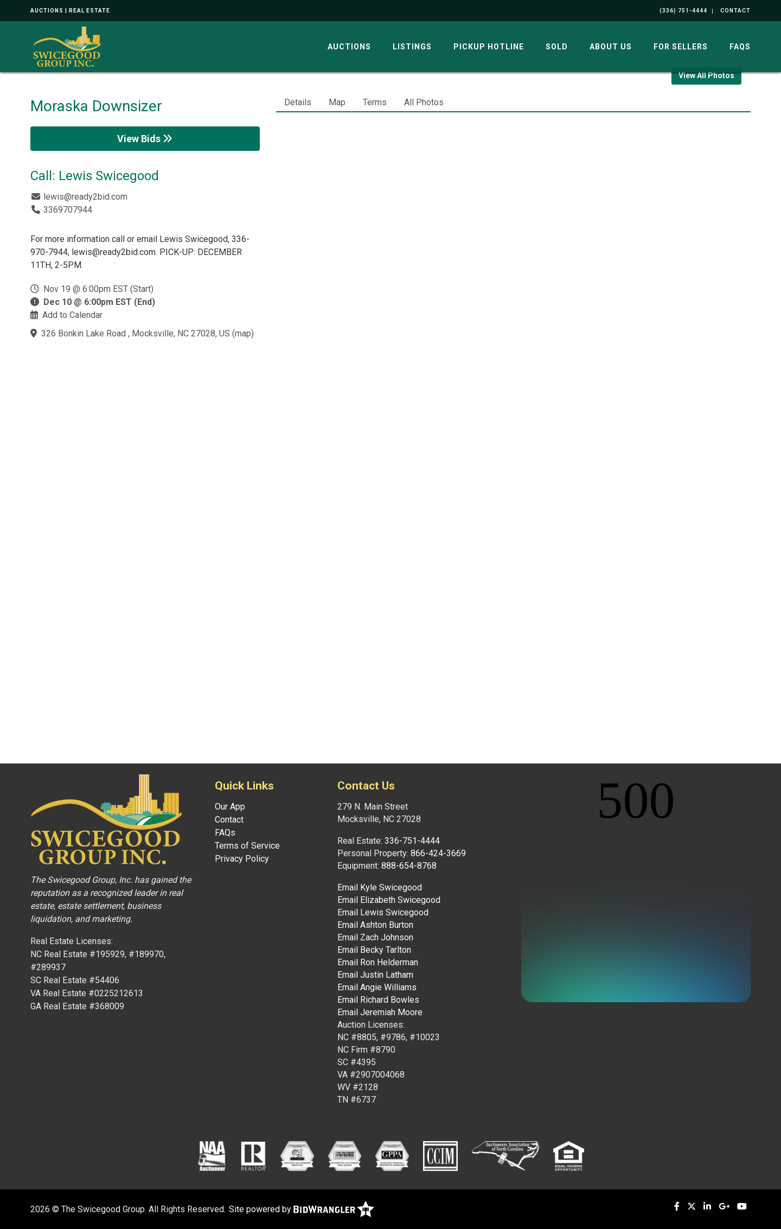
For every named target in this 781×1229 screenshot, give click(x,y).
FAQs (740, 46)
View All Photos (706, 75)
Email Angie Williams (377, 987)
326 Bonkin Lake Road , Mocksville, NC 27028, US (135, 333)
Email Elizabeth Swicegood (388, 900)
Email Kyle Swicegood (379, 887)
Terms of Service (247, 845)
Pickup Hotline (488, 46)
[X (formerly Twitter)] (691, 1206)
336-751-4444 (412, 841)
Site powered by (301, 1209)
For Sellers (681, 46)
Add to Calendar (72, 315)
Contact (229, 819)
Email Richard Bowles (378, 1000)
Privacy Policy (242, 859)
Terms (375, 102)
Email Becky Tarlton (374, 950)
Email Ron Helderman (377, 962)
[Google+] (724, 1206)
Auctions (349, 46)
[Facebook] (677, 1206)
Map (337, 102)
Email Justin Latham (375, 975)
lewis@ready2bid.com (85, 197)
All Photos (424, 102)
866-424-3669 (438, 853)
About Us (611, 46)
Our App (230, 806)
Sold (557, 46)
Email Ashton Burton (375, 925)
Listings (412, 46)
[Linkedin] (707, 1206)
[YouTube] (742, 1206)
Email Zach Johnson (375, 937)
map (243, 333)
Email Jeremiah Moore (379, 1012)
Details (297, 102)
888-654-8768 (409, 866)
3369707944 (67, 210)
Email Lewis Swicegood (382, 912)
